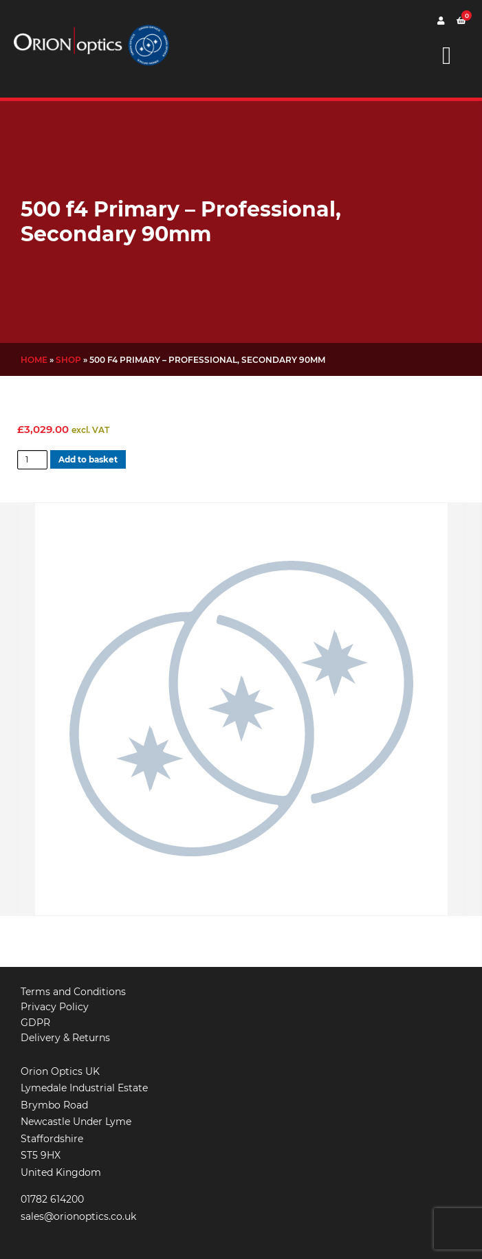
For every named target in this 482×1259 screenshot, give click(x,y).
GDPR (35, 1022)
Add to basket (88, 459)
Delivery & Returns (65, 1038)
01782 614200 (52, 1199)
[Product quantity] (32, 459)
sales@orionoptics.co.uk (78, 1216)
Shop (68, 360)
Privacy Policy (55, 1007)
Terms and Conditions (73, 991)
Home (34, 360)
